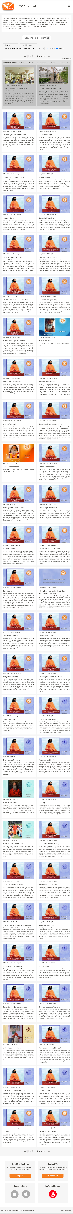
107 (44, 56)
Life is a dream (44, 966)
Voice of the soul (45, 341)
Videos (52, 48)
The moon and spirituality (48, 300)
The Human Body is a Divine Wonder (52, 1048)
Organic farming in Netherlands (50, 88)
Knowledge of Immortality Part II (50, 677)
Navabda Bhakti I (9, 218)
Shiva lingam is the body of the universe (17, 925)
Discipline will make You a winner (50, 424)
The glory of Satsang (10, 677)
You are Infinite (44, 1090)
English (20, 85)
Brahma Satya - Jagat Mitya (12, 966)
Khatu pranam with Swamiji (13, 843)
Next (48, 56)
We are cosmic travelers (47, 1131)
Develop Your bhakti (46, 636)
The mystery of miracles (11, 760)
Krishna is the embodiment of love (15, 177)
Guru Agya (42, 803)
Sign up (20, 1176)
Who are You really (9, 424)
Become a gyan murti (46, 177)
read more (8, 103)
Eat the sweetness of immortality (50, 1007)
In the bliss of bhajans (11, 467)
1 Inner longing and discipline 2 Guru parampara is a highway (52, 592)
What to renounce (9, 548)
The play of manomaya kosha (13, 508)
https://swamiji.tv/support (12, 29)
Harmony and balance (47, 382)
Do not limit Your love (46, 218)
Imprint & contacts (65, 1210)
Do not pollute (8, 591)
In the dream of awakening (12, 1048)
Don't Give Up (8, 1131)
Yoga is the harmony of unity (49, 843)
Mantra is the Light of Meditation (15, 341)
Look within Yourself (10, 636)
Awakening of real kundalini (13, 257)
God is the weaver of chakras (13, 884)
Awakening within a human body (14, 135)
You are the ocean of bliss (12, 382)
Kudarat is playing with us (48, 508)
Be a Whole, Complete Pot (48, 884)
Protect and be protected (48, 257)
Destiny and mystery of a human (50, 548)
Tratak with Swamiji (10, 803)
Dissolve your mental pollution (14, 1090)
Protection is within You (47, 760)
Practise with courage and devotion (15, 300)
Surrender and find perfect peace (15, 1007)
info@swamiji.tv (53, 1176)
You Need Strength (45, 135)
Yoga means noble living (47, 719)
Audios (61, 48)
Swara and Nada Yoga (46, 925)
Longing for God (9, 719)
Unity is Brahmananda (47, 467)
